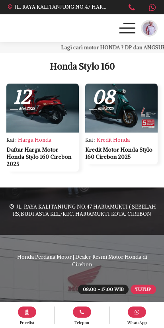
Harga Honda (34, 140)
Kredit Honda (113, 140)
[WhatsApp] (152, 8)
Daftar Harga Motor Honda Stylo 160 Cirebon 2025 (38, 157)
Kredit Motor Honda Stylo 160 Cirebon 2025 (118, 153)
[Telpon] (131, 8)
